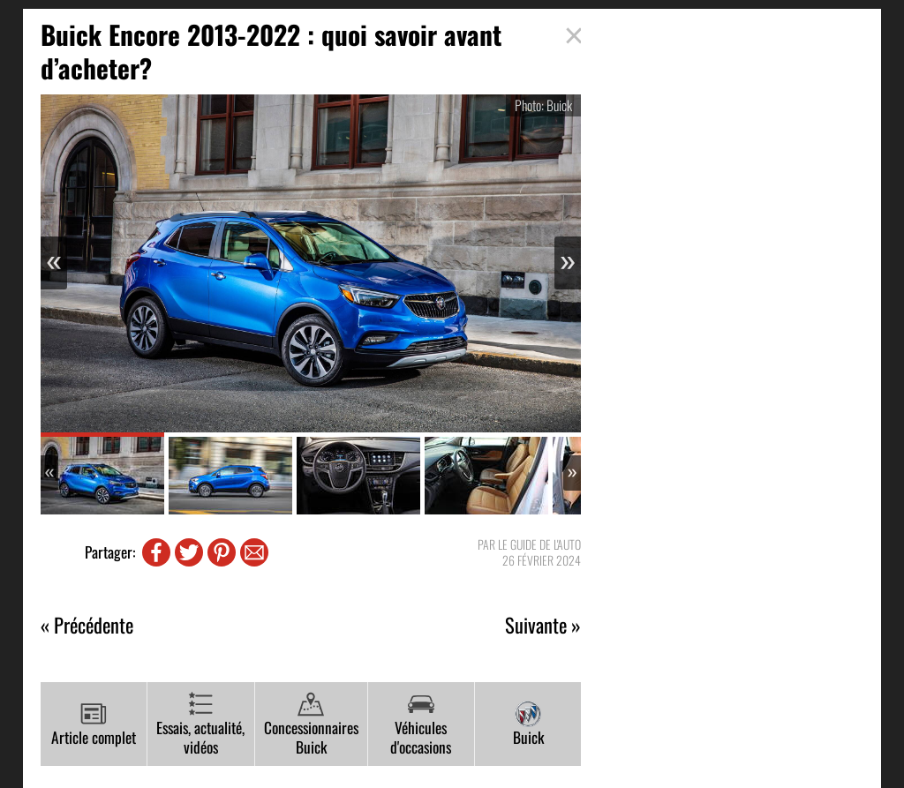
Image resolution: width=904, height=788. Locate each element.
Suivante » (543, 625)
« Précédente (87, 625)
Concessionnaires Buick (311, 725)
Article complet (93, 724)
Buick (528, 724)
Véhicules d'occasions (420, 725)
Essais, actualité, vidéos (200, 725)
